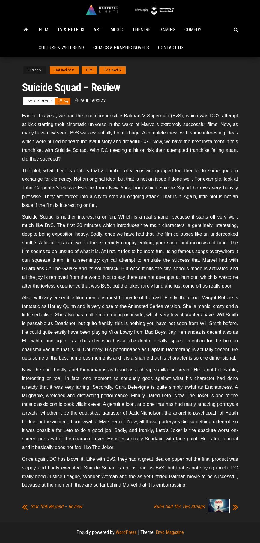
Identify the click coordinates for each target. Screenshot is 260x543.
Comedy (193, 29)
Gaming (167, 29)
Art (97, 29)
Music (116, 29)
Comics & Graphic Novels (121, 47)
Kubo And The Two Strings (179, 506)
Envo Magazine (170, 532)
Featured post (64, 70)
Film (43, 29)
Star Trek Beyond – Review (56, 506)
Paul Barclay (93, 100)
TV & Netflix (71, 29)
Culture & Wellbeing (61, 47)
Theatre (141, 29)
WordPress (126, 532)
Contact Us (171, 47)
